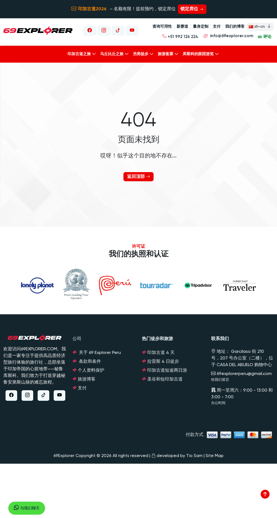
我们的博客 (234, 27)
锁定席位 (192, 9)
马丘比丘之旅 (111, 52)
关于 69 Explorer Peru (99, 351)
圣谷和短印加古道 (165, 378)
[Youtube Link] (132, 30)
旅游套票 (165, 52)
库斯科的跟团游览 (198, 52)
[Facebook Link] (88, 30)
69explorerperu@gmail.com (241, 372)
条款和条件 (89, 360)
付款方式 (230, 433)
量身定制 (200, 27)
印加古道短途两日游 (167, 369)
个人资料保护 (91, 369)
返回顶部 (138, 175)
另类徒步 (140, 52)
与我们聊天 (27, 508)
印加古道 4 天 (161, 351)
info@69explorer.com (228, 36)
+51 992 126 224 (181, 35)
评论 (264, 36)
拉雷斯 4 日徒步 (163, 360)
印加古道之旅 (79, 52)
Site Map (215, 454)
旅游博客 (86, 378)
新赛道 (181, 27)
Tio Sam (194, 454)
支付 (216, 27)
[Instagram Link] (103, 30)
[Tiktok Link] (117, 30)
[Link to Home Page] (38, 30)
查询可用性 (161, 27)
